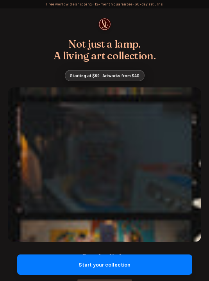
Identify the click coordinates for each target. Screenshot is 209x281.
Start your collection (104, 264)
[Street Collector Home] (104, 24)
